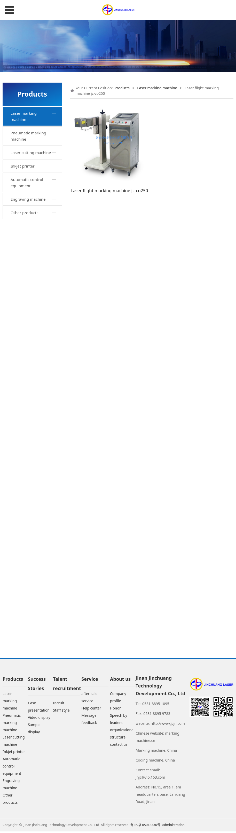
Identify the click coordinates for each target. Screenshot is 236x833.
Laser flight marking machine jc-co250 (31, 546)
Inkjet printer (23, 596)
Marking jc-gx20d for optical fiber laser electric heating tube (35, 198)
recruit (58, 704)
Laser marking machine (24, 116)
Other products (24, 642)
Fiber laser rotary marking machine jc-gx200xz (31, 176)
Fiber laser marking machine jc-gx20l (30, 415)
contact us (119, 746)
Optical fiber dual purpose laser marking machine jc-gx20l (33, 154)
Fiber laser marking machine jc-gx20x (30, 277)
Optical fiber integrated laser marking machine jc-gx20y (34, 318)
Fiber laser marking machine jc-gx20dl (30, 383)
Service (89, 681)
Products (122, 87)
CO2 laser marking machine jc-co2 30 (30, 509)
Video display (39, 719)
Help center (91, 709)
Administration (173, 826)
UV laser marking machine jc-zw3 (28, 477)
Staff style (61, 711)
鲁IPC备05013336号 (145, 826)
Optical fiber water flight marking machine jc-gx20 (35, 430)
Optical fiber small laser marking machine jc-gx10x (34, 258)
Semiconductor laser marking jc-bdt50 (31, 493)
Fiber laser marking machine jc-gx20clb (30, 352)
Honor (115, 709)
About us (120, 681)
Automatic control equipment (27, 612)
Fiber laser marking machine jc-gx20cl (30, 336)
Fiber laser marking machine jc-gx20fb (30, 446)
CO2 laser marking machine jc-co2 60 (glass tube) (34, 528)
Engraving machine (28, 629)
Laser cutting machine (31, 582)
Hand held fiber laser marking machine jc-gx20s (32, 236)
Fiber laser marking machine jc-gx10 (30, 461)
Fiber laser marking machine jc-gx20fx (30, 399)
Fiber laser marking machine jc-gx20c (30, 368)
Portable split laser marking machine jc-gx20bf (31, 296)
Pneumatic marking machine (28, 566)
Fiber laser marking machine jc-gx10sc (30, 216)
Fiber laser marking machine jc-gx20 (30, 134)
